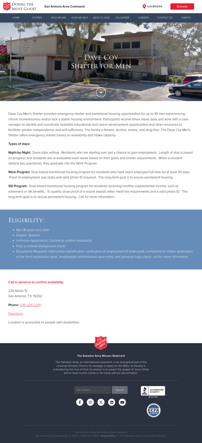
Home (16, 17)
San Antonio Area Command (64, 6)
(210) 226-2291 (30, 305)
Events (186, 17)
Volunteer (122, 17)
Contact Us (164, 17)
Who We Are (58, 17)
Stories (37, 17)
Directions (15, 314)
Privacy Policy (108, 435)
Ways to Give (101, 17)
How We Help (79, 17)
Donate (182, 6)
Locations (152, 6)
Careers (143, 17)
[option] (101, 61)
